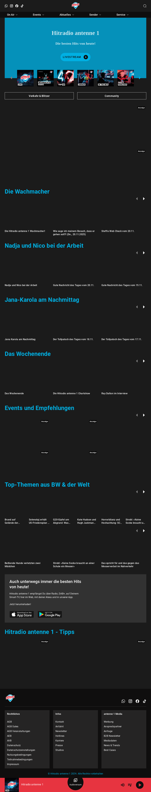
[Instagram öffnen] (11, 5)
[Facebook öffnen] (16, 5)
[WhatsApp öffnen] (6, 5)
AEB (9, 736)
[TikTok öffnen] (22, 5)
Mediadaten (110, 740)
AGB (9, 721)
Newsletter (61, 731)
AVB (9, 740)
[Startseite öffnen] (75, 5)
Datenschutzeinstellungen (21, 750)
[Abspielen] (140, 785)
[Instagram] (130, 701)
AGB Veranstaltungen (18, 731)
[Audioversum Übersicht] (75, 782)
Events (39, 15)
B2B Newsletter (112, 736)
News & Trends (112, 745)
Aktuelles (67, 15)
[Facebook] (137, 701)
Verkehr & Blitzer (39, 95)
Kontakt (59, 721)
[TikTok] (144, 701)
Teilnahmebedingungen (19, 759)
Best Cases (110, 750)
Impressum (13, 764)
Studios (59, 750)
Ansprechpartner (113, 726)
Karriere (59, 740)
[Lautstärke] (122, 785)
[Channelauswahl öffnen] (144, 6)
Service (122, 15)
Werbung (108, 721)
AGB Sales (12, 726)
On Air (12, 15)
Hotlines (59, 736)
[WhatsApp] (123, 701)
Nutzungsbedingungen (19, 754)
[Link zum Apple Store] (21, 615)
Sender (95, 15)
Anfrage (108, 731)
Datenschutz (14, 745)
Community (112, 95)
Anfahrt (59, 726)
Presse (59, 745)
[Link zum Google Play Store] (50, 615)
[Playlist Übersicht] (129, 785)
